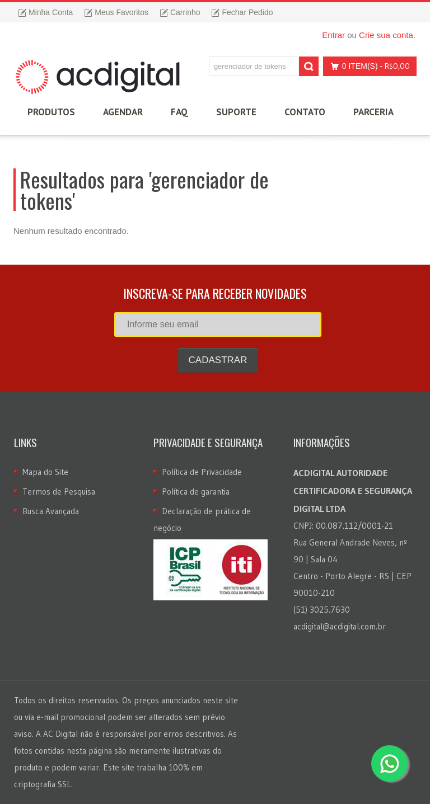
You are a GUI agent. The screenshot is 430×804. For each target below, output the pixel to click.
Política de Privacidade (202, 472)
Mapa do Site (45, 472)
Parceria (373, 112)
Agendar (123, 112)
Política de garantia (196, 491)
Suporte (236, 112)
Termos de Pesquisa (58, 491)
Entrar (333, 35)
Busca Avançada (50, 511)
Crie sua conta (386, 35)
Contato (304, 112)
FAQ (179, 112)
